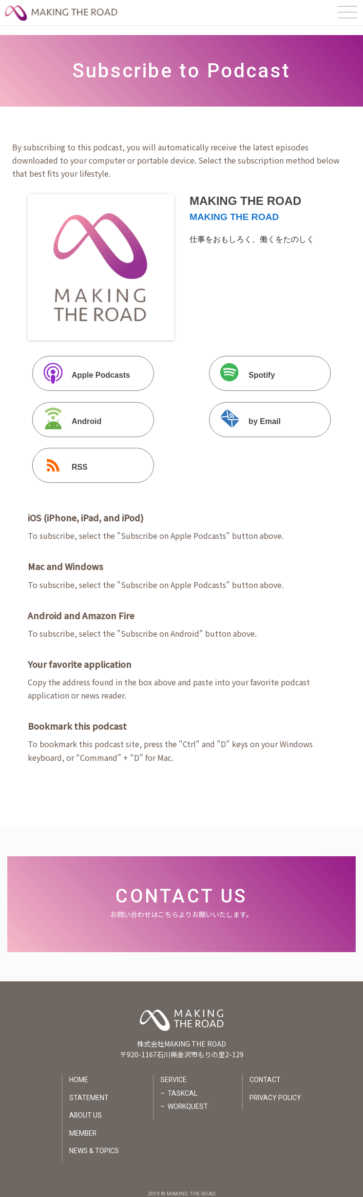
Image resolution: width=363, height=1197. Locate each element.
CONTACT (265, 1071)
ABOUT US (85, 1106)
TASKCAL (182, 1084)
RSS (61, 457)
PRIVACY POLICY (275, 1088)
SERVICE (173, 1071)
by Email (246, 411)
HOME (78, 1071)
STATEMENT (88, 1088)
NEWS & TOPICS (93, 1141)
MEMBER (83, 1124)
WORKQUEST (187, 1098)
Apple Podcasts (82, 366)
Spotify (243, 366)
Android (68, 411)
